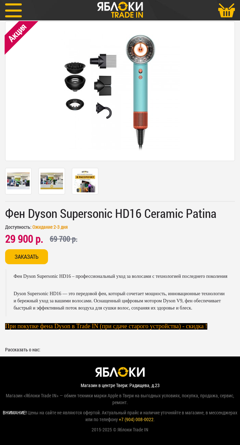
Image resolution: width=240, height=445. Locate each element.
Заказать (26, 256)
